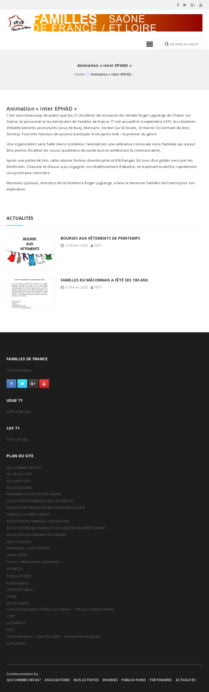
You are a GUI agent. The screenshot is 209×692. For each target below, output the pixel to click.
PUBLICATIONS (19, 576)
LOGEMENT (16, 622)
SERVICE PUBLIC (20, 589)
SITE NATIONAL (19, 370)
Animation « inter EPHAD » (29, 548)
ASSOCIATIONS (19, 487)
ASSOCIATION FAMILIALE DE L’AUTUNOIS (40, 500)
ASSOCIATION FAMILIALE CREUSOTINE (38, 521)
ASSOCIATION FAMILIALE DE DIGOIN (36, 534)
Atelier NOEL (17, 554)
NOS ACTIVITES (19, 541)
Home (80, 74)
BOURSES (15, 568)
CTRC (11, 615)
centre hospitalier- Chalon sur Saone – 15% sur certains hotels (60, 609)
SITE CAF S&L (17, 439)
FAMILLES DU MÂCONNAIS (28, 514)
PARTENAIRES (18, 583)
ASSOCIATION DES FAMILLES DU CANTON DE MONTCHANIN (56, 527)
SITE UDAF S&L (19, 411)
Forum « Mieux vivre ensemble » (34, 561)
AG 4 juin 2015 (18, 480)
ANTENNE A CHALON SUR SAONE (34, 493)
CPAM (11, 596)
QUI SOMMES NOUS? (24, 467)
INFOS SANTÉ (18, 603)
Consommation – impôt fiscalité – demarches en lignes (53, 636)
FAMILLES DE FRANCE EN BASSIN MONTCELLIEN (46, 507)
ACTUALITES (17, 643)
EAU (10, 629)
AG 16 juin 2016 (20, 473)
